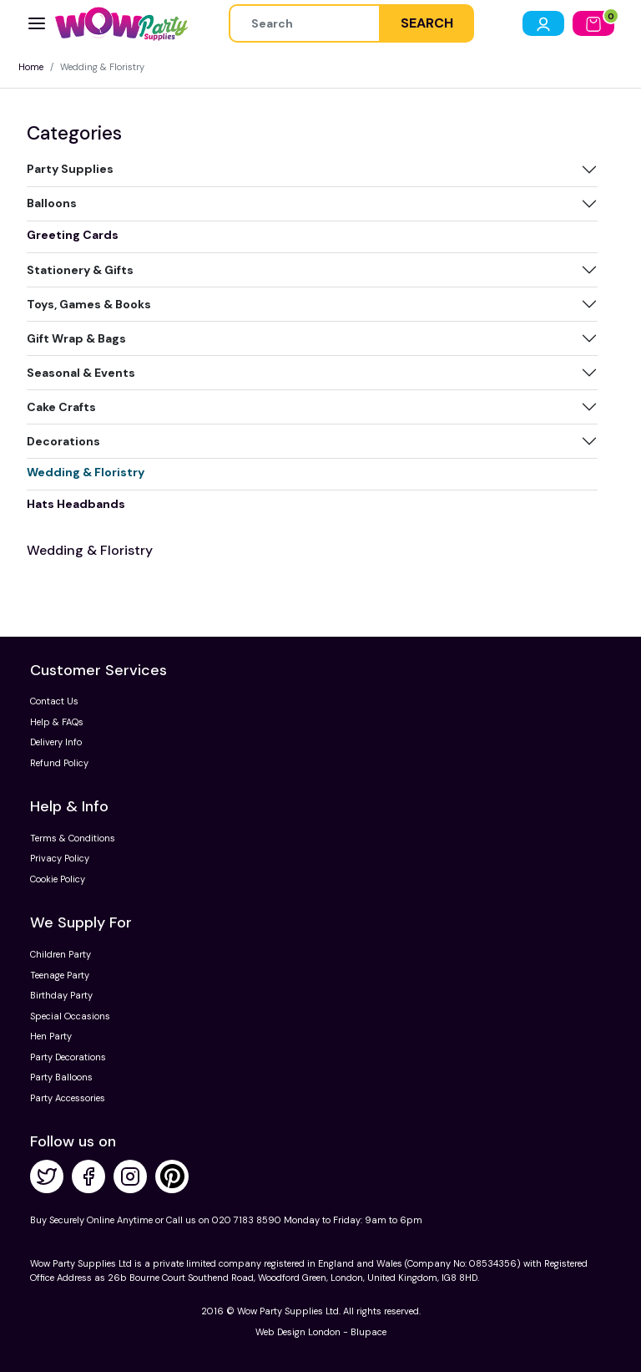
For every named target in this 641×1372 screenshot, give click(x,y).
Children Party (60, 954)
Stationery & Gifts (80, 269)
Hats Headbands (76, 503)
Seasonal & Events (81, 372)
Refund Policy (59, 763)
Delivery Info (56, 742)
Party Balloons (61, 1077)
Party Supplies (70, 168)
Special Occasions (70, 1016)
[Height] (305, 23)
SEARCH (427, 23)
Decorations (63, 441)
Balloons (52, 203)
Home (30, 67)
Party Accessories (67, 1098)
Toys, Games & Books (89, 304)
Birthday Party (61, 995)
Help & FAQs (56, 722)
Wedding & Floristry (85, 472)
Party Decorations (68, 1057)
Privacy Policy (59, 858)
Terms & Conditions (72, 838)
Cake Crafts (61, 406)
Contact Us (54, 701)
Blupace (368, 1332)
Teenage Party (59, 975)
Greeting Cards (73, 234)
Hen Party (51, 1036)
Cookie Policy (57, 879)
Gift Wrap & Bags (76, 338)
